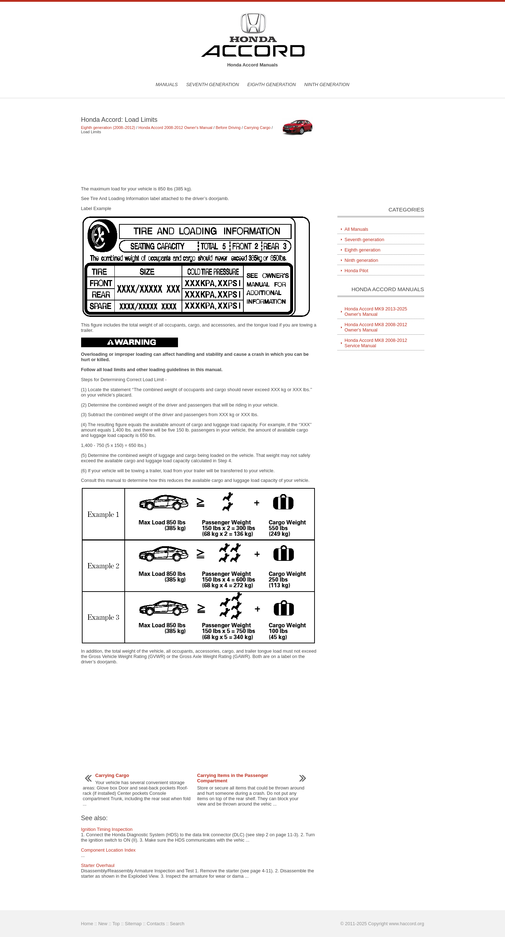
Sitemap (133, 923)
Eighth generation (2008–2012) (108, 127)
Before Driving (228, 127)
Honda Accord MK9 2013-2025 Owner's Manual (376, 311)
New (103, 923)
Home (87, 923)
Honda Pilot (356, 270)
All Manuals (356, 229)
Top (116, 923)
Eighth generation (271, 84)
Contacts (156, 923)
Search (177, 923)
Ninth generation (326, 84)
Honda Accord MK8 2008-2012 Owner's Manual (376, 327)
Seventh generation (212, 84)
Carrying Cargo (257, 127)
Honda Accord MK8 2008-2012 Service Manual (376, 343)
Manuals (166, 84)
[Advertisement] (199, 160)
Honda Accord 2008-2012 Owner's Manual (175, 127)
